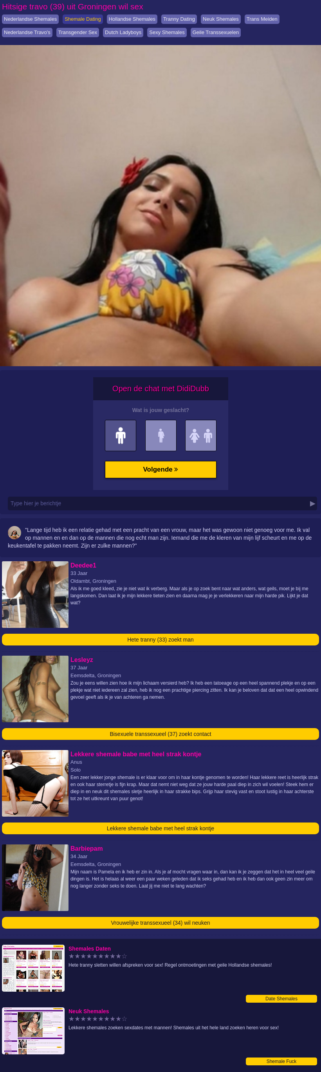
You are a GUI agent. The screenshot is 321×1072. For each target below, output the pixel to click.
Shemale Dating (83, 19)
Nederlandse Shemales (30, 19)
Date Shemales (281, 998)
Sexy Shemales (166, 32)
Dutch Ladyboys (123, 32)
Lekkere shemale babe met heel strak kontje (161, 828)
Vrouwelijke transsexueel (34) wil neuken (160, 923)
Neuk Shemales (221, 19)
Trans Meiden (262, 19)
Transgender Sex (77, 32)
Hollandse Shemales (132, 19)
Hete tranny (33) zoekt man (160, 639)
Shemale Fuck (282, 1061)
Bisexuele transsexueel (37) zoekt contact (160, 734)
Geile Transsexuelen (216, 32)
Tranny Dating (179, 19)
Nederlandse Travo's (27, 32)
